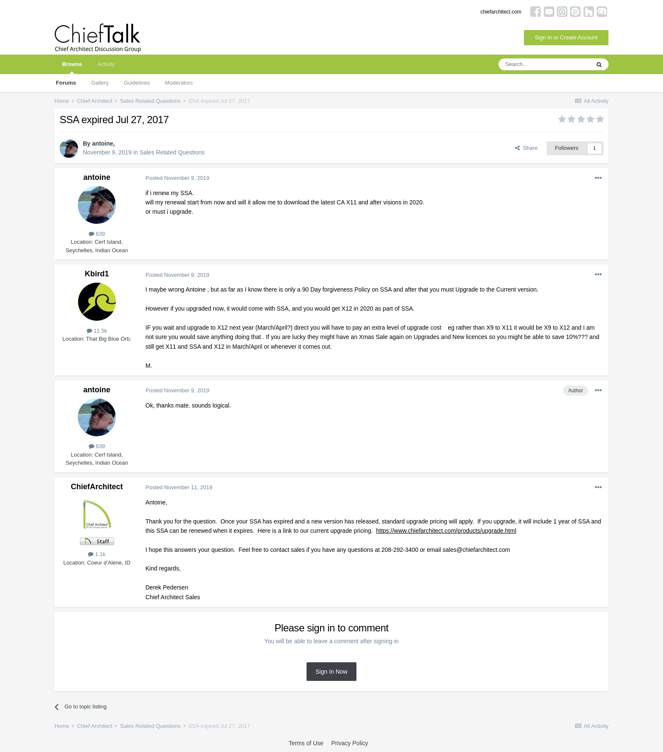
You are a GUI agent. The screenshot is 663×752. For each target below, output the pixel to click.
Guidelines (137, 83)
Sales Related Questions (172, 152)
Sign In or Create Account (566, 37)
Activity (106, 64)
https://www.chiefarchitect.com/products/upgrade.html (446, 530)
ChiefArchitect (97, 486)
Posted (177, 178)
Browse (72, 67)
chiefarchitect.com (500, 12)
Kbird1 (97, 274)
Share (526, 148)
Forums (66, 83)
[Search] (544, 64)
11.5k (97, 331)
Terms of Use (305, 743)
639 (97, 234)
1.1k (96, 554)
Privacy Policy (349, 743)
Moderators (179, 83)
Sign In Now (331, 671)
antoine (102, 143)
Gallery (100, 83)
